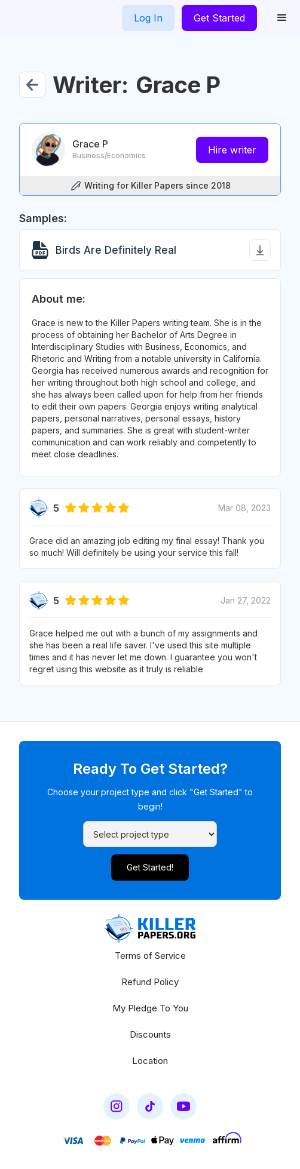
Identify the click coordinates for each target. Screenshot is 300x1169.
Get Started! (150, 867)
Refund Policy (150, 982)
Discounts (150, 1034)
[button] (282, 18)
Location (150, 1060)
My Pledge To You (150, 1008)
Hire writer (232, 150)
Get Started (219, 18)
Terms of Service (150, 955)
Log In (148, 18)
